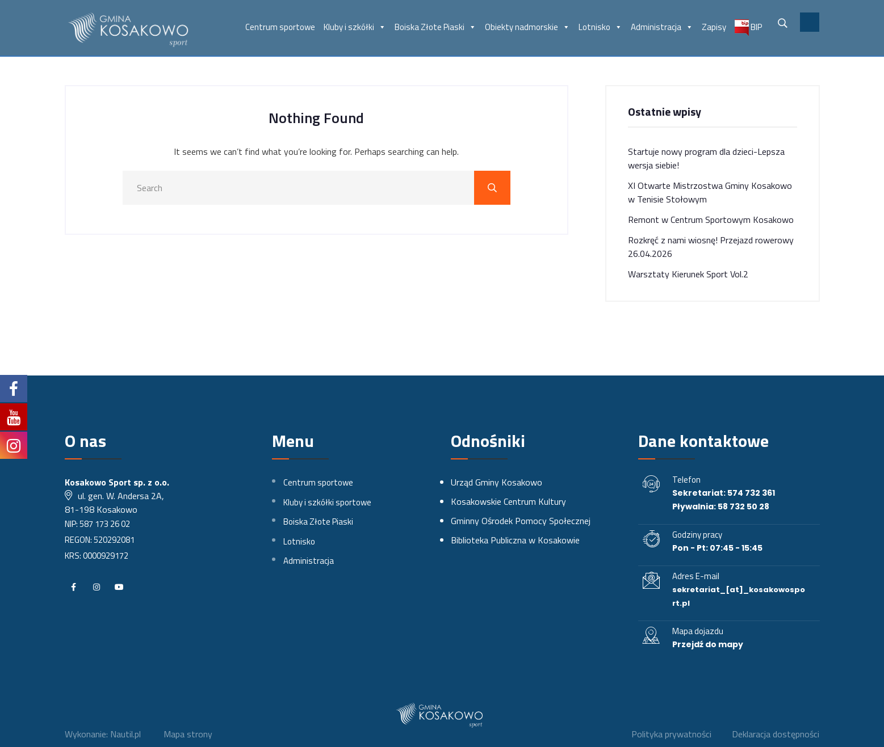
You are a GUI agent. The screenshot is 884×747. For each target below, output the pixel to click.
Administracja (662, 27)
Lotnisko (600, 27)
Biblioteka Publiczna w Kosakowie (515, 540)
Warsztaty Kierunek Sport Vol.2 (688, 274)
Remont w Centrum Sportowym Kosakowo (711, 219)
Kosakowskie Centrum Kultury (508, 501)
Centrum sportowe (280, 26)
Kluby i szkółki (355, 27)
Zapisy (714, 26)
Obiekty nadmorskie (527, 27)
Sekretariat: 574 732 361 (723, 493)
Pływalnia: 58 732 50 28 (720, 506)
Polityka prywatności (671, 734)
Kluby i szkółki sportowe (327, 502)
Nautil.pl (125, 734)
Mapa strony (188, 734)
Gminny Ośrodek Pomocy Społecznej (520, 520)
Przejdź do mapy (707, 644)
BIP (748, 27)
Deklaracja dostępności (775, 734)
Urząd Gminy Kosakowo (496, 482)
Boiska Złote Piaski (435, 27)
